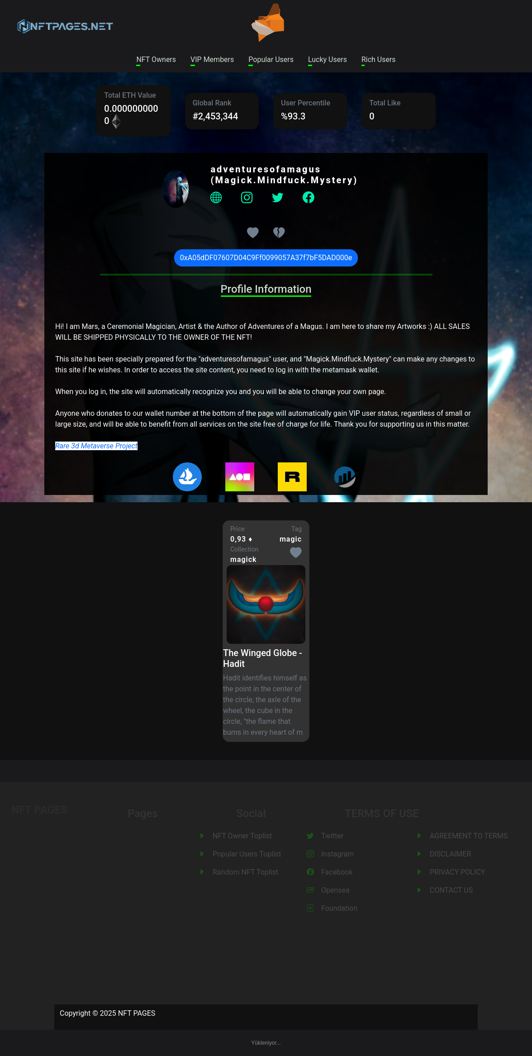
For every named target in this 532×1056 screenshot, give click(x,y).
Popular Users (271, 59)
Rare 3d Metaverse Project (96, 446)
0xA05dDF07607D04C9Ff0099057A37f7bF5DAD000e (266, 257)
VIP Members (212, 59)
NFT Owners (156, 59)
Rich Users (378, 59)
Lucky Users (327, 59)
